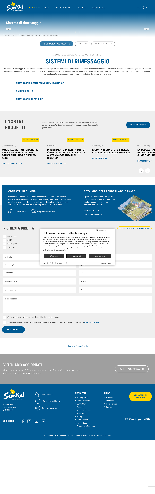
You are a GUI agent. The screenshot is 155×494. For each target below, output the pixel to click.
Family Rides (82, 477)
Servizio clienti (64, 8)
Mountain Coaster (51, 290)
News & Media (98, 8)
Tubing (47, 298)
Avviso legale (88, 489)
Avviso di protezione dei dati (58, 263)
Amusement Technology (86, 480)
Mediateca (110, 455)
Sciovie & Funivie (83, 455)
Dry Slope (48, 302)
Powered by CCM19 (106, 263)
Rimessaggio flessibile (29, 130)
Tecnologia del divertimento (92, 294)
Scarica (109, 461)
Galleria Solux (25, 122)
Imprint (63, 489)
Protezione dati (74, 489)
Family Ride (12, 290)
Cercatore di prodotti (140, 450)
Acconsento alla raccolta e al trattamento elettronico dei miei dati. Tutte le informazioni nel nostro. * (53, 377)
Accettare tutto (100, 256)
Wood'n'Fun (48, 294)
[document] (77, 243)
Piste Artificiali (82, 474)
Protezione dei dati (91, 377)
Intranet (108, 489)
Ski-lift (9, 294)
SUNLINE (11, 302)
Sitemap (99, 489)
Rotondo (84, 298)
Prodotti (33, 8)
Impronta (46, 263)
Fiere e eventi (111, 458)
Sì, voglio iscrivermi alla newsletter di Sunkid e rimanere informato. (33, 371)
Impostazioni (76, 256)
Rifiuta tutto (54, 256)
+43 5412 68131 (21, 266)
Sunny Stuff (12, 298)
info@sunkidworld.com (46, 266)
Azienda (109, 452)
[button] (8, 44)
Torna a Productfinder (77, 400)
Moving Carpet (87, 290)
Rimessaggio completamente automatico (40, 114)
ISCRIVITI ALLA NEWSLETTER (132, 423)
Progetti (47, 8)
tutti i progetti (138, 156)
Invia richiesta (13, 384)
